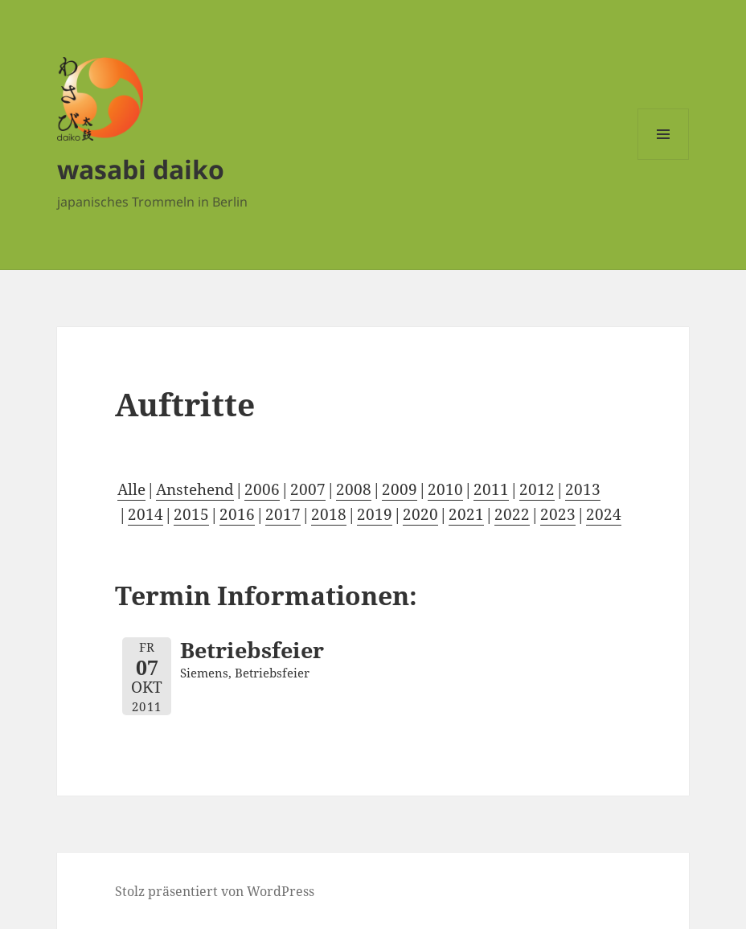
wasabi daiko (140, 169)
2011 (491, 489)
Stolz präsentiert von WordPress (214, 891)
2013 (582, 489)
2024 (603, 514)
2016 (237, 514)
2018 (328, 514)
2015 (191, 514)
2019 (374, 514)
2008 (353, 489)
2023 (558, 514)
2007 (308, 489)
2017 (283, 514)
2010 (445, 489)
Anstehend (195, 489)
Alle (131, 489)
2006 (262, 489)
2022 (512, 514)
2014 (145, 514)
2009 (399, 489)
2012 (537, 489)
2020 (420, 514)
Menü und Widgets (663, 159)
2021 (466, 514)
